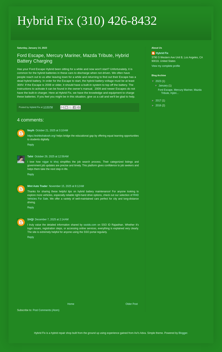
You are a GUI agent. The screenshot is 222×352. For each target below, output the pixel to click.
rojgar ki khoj (50, 161)
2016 (159, 105)
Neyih (30, 130)
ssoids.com (89, 224)
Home (70, 303)
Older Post (132, 303)
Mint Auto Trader (37, 186)
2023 (159, 81)
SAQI (30, 219)
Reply (30, 144)
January (163, 85)
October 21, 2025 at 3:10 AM (52, 130)
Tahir (30, 156)
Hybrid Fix (162, 53)
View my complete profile (166, 65)
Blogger (183, 333)
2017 (159, 100)
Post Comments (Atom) (46, 310)
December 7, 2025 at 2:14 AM (52, 219)
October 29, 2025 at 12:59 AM (51, 156)
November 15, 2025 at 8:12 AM (66, 186)
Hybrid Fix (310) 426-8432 (87, 20)
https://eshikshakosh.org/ (41, 135)
